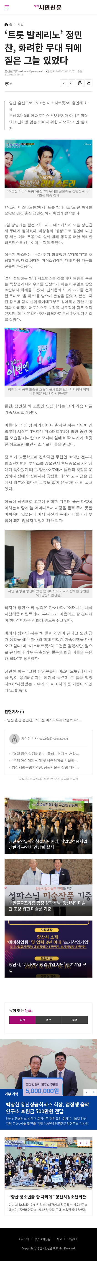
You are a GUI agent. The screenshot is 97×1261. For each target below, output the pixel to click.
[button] (93, 1092)
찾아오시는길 (42, 1239)
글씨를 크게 (71, 83)
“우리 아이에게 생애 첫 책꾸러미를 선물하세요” (46, 760)
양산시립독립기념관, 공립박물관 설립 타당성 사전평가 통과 (46, 767)
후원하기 (73, 1239)
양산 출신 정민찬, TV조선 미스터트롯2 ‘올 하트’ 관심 (45, 720)
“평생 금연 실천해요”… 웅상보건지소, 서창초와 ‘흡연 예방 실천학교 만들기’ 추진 (46, 754)
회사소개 (23, 1239)
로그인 (1, 11)
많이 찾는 (20, 1010)
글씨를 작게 (64, 83)
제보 (59, 1239)
